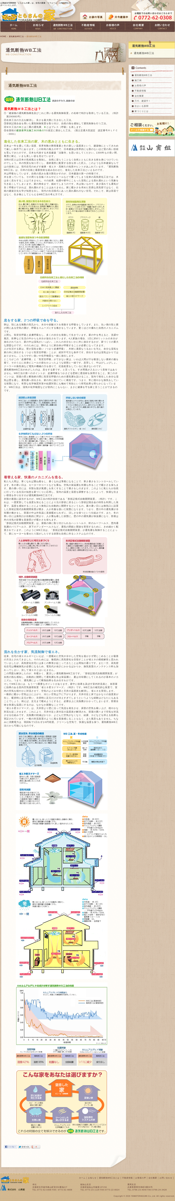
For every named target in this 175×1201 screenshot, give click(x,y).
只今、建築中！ (143, 101)
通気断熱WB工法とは (109, 1178)
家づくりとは (141, 111)
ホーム (82, 1178)
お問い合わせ (166, 1178)
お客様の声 (140, 85)
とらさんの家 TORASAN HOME (28, 14)
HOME (3, 36)
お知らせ (92, 1178)
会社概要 (139, 96)
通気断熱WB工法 (16, 36)
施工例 (138, 80)
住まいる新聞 (141, 106)
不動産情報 (140, 90)
